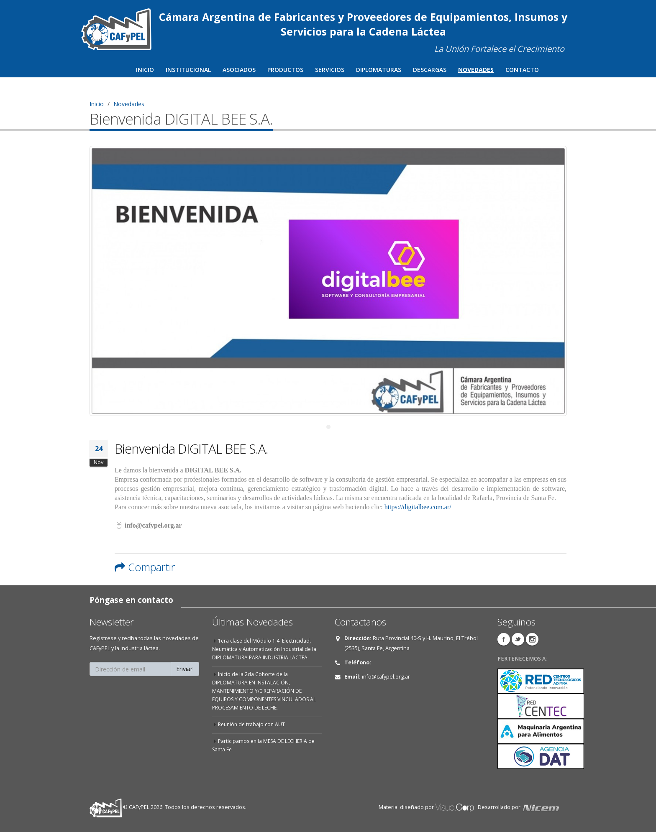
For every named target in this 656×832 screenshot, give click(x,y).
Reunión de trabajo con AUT (253, 724)
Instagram (532, 639)
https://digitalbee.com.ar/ (417, 506)
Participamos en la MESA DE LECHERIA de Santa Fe (266, 745)
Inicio (145, 70)
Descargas (429, 70)
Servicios (329, 70)
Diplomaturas (378, 70)
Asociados (239, 70)
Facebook (503, 639)
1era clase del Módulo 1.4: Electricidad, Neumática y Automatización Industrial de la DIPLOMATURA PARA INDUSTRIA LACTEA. (266, 649)
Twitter (518, 639)
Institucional (188, 70)
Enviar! (185, 669)
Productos (285, 70)
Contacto (522, 70)
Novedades (476, 70)
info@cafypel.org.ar (386, 676)
